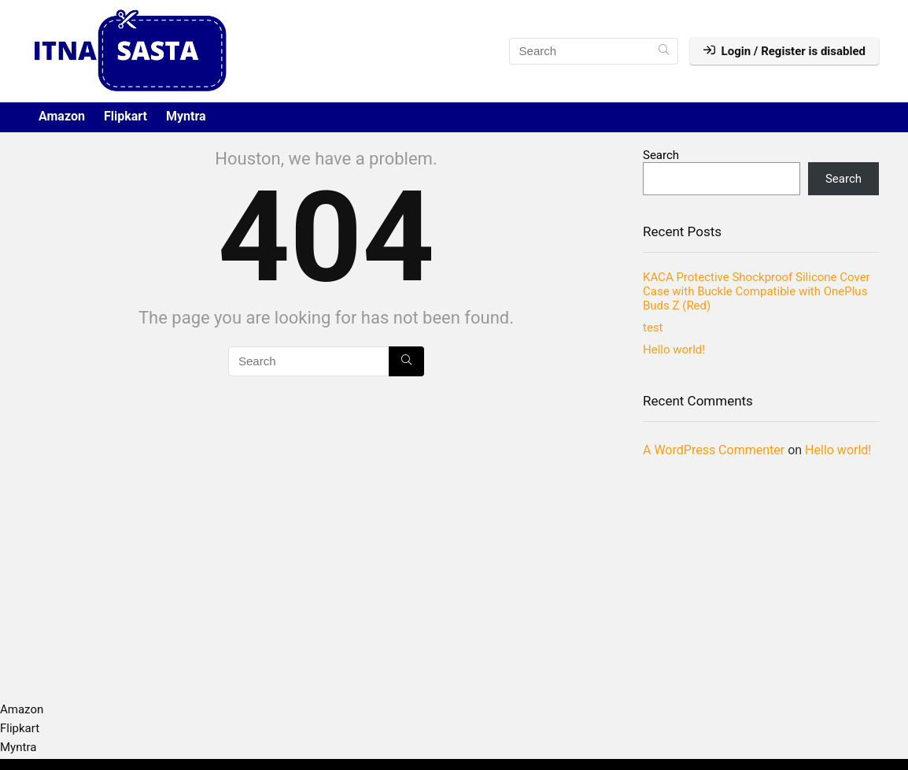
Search (661, 155)
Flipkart (125, 116)
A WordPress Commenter (713, 449)
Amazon (62, 116)
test (653, 327)
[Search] (663, 51)
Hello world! (674, 349)
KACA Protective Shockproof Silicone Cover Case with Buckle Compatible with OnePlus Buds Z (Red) (756, 291)
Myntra (186, 116)
